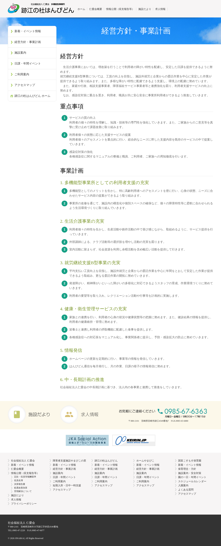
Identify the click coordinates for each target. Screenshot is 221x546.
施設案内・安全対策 (189, 473)
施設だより (144, 9)
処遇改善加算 (20, 487)
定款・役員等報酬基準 (25, 476)
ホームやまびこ (145, 460)
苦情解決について (23, 491)
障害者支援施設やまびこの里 (69, 460)
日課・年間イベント (27, 63)
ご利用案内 (21, 74)
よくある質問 (186, 489)
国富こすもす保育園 (189, 460)
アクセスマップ (24, 85)
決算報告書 (19, 484)
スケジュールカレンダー (192, 481)
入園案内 (183, 485)
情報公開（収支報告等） (120, 9)
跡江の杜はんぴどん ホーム (32, 95)
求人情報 (160, 9)
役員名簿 (18, 480)
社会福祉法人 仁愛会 (23, 460)
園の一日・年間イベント (192, 477)
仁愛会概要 (95, 9)
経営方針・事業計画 (27, 42)
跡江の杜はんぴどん (106, 460)
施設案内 (20, 52)
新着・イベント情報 (27, 31)
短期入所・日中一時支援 (67, 485)
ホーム (81, 9)
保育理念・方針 (187, 468)
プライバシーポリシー (24, 503)
